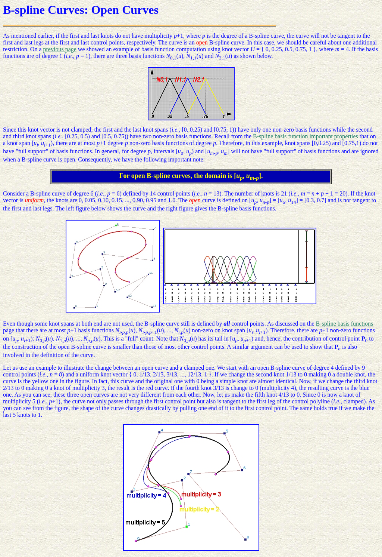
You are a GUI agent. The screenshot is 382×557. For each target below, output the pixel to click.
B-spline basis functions (344, 323)
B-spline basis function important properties (305, 136)
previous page (59, 49)
